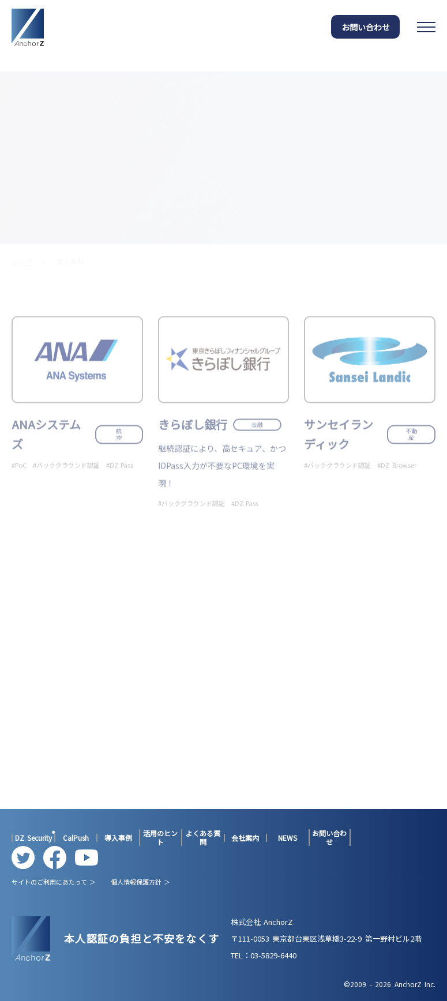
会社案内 (245, 838)
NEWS (287, 838)
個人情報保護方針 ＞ (140, 881)
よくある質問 (203, 837)
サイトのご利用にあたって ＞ (54, 881)
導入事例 (118, 838)
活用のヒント (160, 837)
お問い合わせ (365, 27)
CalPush (76, 838)
